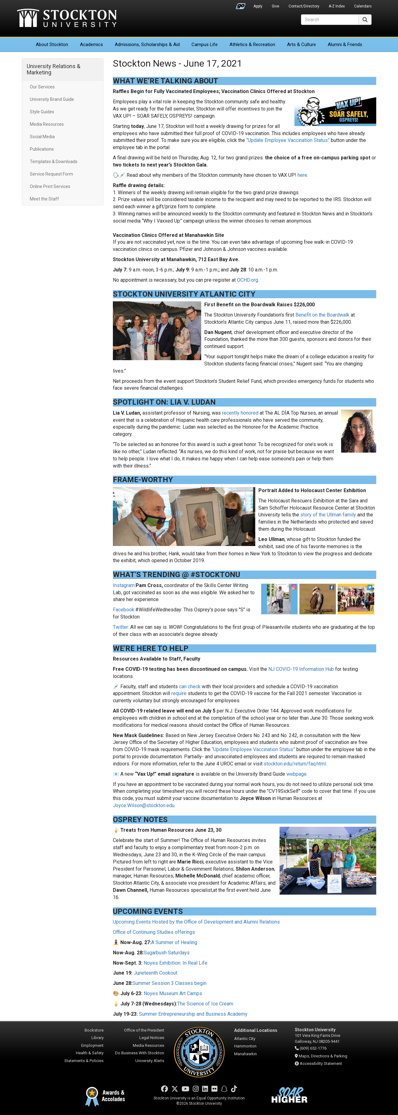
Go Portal (241, 4)
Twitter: (121, 627)
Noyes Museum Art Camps (173, 993)
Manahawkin (245, 1053)
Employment (92, 1045)
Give (275, 6)
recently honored (240, 413)
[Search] (330, 19)
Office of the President (144, 1030)
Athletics (252, 44)
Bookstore (94, 1030)
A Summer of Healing (174, 942)
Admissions (147, 44)
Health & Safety (90, 1053)
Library (97, 1037)
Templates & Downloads (53, 161)
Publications (42, 149)
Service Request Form (51, 174)
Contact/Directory (304, 6)
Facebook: (124, 610)
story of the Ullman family (328, 515)
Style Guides (42, 111)
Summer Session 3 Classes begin (169, 983)
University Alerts (149, 1060)
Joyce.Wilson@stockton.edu (143, 805)
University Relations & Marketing (53, 69)
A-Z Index (337, 6)
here (302, 175)
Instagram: (124, 585)
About (52, 44)
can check (190, 686)
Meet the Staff (44, 198)
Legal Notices (151, 1037)
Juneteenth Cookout (155, 973)
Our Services (42, 86)
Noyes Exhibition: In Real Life (175, 963)
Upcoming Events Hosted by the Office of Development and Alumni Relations (196, 922)
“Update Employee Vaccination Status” (288, 140)
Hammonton (245, 1046)
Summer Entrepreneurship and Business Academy (193, 1014)
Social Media (42, 136)
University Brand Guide (52, 99)
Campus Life (205, 44)
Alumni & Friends (345, 44)
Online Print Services (50, 186)
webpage (296, 774)
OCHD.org (247, 280)
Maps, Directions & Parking (323, 1056)
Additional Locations (255, 1030)
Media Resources (47, 124)
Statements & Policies (84, 1060)
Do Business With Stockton (139, 1053)
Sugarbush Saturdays (167, 953)
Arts (301, 44)
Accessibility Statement (321, 1063)
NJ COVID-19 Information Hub (301, 669)
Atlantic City (244, 1038)
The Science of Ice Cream (205, 1004)
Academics (91, 44)
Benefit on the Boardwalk (322, 315)
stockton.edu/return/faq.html (295, 764)
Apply (257, 6)
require (179, 693)
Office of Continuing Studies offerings (154, 932)
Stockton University (67, 18)
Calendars (363, 6)
